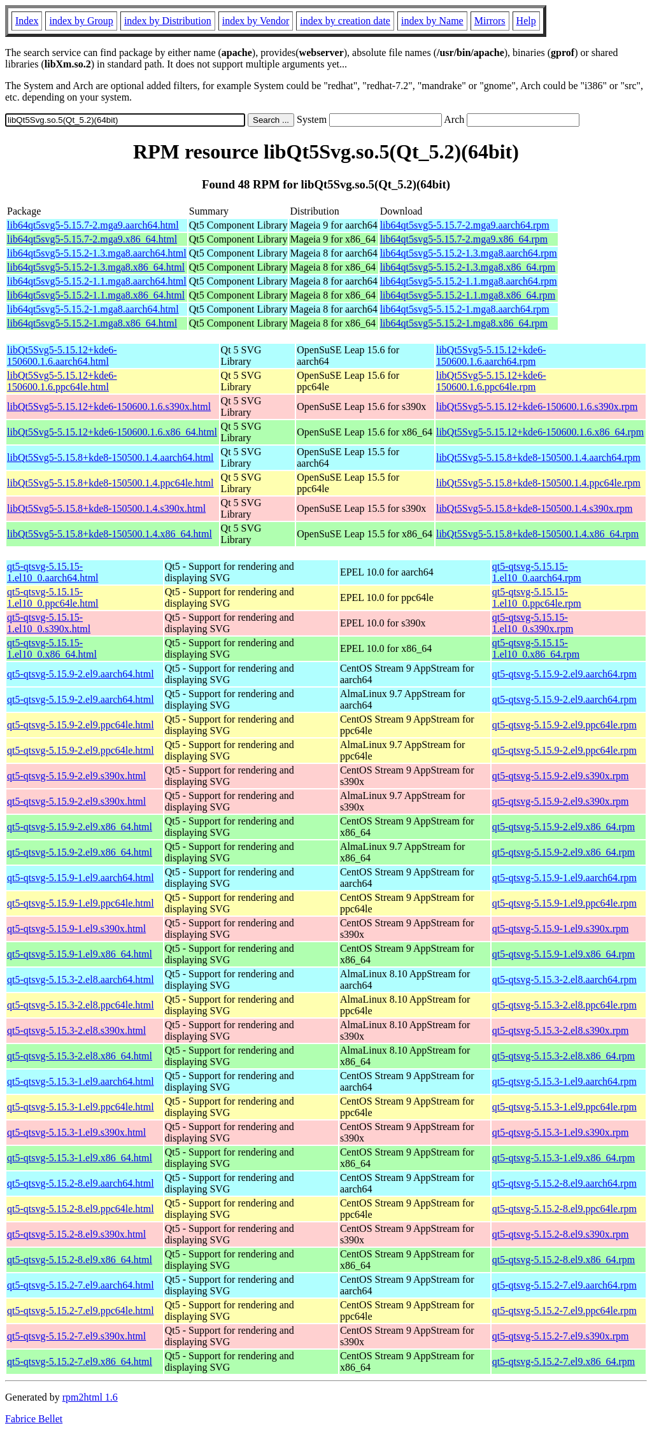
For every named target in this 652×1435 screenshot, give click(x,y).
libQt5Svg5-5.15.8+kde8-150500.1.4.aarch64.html (110, 457)
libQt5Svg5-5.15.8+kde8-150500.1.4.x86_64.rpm (537, 533)
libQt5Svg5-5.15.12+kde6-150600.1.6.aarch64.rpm (491, 355)
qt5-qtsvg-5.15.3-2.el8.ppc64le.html (80, 1005)
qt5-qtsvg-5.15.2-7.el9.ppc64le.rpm (564, 1310)
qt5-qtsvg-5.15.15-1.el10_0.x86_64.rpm (535, 648)
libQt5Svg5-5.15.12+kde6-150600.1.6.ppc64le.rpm (491, 381)
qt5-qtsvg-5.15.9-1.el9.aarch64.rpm (564, 877)
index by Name (432, 20)
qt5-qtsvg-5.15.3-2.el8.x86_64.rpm (563, 1055)
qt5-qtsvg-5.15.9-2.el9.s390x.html (76, 775)
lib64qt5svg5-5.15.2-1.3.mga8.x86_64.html (96, 267)
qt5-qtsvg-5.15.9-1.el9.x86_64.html (79, 954)
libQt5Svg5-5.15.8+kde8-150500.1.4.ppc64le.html (110, 482)
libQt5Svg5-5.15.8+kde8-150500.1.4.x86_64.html (109, 533)
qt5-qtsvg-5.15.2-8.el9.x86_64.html (79, 1259)
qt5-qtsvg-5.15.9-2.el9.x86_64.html (79, 826)
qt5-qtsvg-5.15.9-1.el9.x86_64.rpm (563, 954)
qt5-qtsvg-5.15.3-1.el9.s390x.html (76, 1132)
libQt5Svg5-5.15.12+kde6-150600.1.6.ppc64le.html (62, 381)
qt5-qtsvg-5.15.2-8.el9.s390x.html (76, 1234)
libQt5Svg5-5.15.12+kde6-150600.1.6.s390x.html (109, 406)
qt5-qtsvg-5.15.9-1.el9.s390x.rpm (560, 928)
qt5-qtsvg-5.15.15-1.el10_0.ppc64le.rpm (536, 597)
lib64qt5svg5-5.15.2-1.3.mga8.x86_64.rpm (468, 267)
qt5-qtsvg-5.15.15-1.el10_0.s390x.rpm (533, 623)
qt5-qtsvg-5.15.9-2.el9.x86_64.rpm (563, 826)
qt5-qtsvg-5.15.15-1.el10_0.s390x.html (48, 623)
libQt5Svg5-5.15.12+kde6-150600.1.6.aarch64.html (62, 355)
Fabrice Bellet (33, 1418)
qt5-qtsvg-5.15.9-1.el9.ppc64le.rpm (564, 903)
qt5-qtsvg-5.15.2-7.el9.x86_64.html (79, 1361)
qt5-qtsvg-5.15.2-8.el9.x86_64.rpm (563, 1259)
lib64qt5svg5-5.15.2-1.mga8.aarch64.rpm (464, 309)
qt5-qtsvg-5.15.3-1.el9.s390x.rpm (560, 1132)
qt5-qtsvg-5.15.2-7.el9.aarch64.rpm (564, 1285)
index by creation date (345, 20)
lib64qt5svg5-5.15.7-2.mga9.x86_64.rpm (464, 239)
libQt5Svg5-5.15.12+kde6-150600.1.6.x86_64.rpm (540, 432)
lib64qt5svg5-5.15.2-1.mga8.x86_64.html (92, 323)
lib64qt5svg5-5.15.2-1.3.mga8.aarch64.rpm (468, 253)
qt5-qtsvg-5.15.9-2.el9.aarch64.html (80, 673)
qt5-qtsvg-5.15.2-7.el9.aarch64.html (80, 1285)
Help (526, 20)
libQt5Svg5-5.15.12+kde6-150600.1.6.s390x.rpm (537, 406)
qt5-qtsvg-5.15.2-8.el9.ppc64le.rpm (564, 1208)
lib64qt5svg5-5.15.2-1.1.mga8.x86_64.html (96, 295)
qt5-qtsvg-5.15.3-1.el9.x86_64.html (79, 1157)
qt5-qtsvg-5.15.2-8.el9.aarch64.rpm (564, 1183)
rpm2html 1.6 (90, 1397)
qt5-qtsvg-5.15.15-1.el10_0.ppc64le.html (53, 597)
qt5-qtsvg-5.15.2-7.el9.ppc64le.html (80, 1310)
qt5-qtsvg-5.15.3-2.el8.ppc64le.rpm (564, 1005)
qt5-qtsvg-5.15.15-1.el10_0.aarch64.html (53, 572)
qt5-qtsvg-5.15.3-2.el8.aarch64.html (80, 979)
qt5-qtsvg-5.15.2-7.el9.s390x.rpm (560, 1336)
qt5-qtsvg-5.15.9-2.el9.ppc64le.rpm (564, 724)
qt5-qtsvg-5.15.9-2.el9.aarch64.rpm (564, 673)
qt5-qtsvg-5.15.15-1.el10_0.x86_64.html (52, 648)
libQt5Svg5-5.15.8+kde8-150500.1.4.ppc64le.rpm (538, 482)
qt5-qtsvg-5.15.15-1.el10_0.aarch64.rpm (536, 572)
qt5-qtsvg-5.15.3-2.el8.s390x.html (76, 1030)
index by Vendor (255, 20)
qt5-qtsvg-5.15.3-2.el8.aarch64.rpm (564, 979)
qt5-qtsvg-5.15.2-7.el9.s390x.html (76, 1336)
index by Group (81, 20)
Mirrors (490, 20)
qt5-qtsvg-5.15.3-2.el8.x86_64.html (79, 1055)
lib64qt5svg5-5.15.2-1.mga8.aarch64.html (93, 309)
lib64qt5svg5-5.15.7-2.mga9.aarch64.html (93, 225)
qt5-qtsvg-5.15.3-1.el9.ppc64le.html (80, 1106)
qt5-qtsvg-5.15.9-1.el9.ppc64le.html (80, 903)
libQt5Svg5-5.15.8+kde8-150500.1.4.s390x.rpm (534, 508)
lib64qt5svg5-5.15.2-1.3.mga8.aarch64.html (97, 253)
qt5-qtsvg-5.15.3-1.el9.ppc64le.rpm (564, 1106)
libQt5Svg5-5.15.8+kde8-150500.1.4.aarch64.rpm (538, 457)
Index (26, 20)
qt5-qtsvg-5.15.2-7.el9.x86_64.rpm (563, 1361)
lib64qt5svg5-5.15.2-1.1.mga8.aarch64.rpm (468, 281)
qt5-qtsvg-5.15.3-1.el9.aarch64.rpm (564, 1081)
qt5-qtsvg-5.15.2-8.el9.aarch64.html (80, 1183)
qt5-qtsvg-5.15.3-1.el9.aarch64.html (80, 1081)
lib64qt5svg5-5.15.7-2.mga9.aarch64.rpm (464, 225)
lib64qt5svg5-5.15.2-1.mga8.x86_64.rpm (464, 323)
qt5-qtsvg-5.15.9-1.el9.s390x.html (76, 928)
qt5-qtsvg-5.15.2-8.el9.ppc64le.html (80, 1208)
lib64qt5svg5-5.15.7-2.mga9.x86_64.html (92, 239)
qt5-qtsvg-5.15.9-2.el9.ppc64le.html (80, 724)
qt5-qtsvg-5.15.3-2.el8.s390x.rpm (560, 1030)
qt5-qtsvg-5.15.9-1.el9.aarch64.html (80, 877)
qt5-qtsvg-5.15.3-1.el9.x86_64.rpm (563, 1157)
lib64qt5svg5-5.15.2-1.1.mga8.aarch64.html (97, 281)
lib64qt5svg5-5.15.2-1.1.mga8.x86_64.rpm (468, 295)
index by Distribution (167, 20)
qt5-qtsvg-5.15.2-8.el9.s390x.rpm (560, 1234)
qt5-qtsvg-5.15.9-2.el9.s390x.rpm (560, 775)
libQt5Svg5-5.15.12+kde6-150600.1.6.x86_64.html (112, 432)
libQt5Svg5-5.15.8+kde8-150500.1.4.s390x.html (106, 508)
